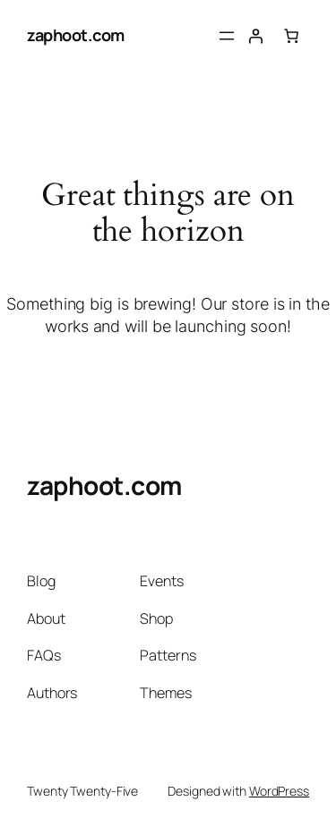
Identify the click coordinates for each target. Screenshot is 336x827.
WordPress (279, 790)
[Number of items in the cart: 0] (291, 36)
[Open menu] (226, 36)
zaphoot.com (76, 35)
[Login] (255, 36)
